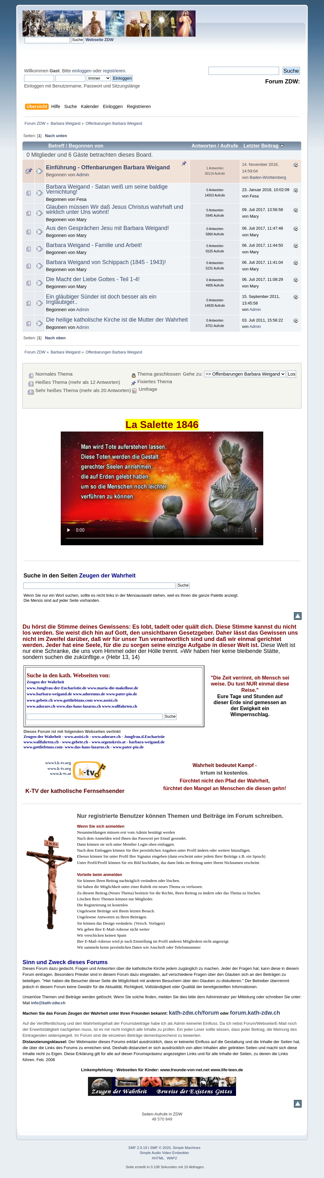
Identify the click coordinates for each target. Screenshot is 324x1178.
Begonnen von (86, 145)
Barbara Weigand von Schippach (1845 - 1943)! (106, 262)
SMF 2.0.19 (137, 1148)
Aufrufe (229, 145)
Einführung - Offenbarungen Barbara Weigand (108, 167)
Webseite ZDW (99, 39)
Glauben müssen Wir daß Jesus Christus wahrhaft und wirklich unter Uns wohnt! (114, 209)
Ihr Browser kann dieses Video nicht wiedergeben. (162, 488)
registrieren (114, 70)
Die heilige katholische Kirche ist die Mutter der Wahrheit (117, 320)
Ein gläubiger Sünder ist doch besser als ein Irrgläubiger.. (101, 299)
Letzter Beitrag (264, 145)
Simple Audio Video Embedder (164, 1153)
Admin (82, 174)
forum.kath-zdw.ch (255, 1013)
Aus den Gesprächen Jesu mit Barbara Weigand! (107, 228)
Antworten (204, 145)
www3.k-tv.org (58, 762)
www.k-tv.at (60, 773)
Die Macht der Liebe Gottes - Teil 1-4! (93, 279)
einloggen (81, 70)
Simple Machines (187, 1148)
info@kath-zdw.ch (48, 1002)
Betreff (56, 145)
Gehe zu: (192, 374)
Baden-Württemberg (268, 177)
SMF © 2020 (160, 1148)
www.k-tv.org (59, 768)
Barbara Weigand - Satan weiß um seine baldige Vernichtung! (107, 189)
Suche (31, 575)
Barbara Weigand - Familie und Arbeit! (94, 245)
